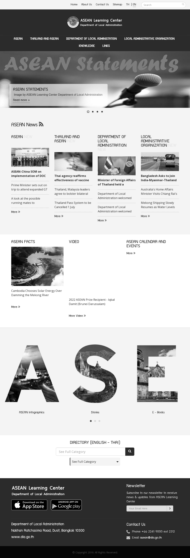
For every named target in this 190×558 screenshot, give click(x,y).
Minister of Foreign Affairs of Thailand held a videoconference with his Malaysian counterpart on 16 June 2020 (117, 182)
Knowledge (87, 45)
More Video (77, 315)
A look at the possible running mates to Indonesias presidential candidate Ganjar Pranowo (29, 201)
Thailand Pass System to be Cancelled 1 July (72, 205)
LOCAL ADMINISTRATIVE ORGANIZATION (155, 141)
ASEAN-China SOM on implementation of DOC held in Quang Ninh (28, 174)
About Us (86, 4)
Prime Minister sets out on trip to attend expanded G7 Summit (29, 187)
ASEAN (18, 38)
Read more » (21, 100)
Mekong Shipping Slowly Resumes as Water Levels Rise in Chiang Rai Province (159, 205)
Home (74, 4)
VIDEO (74, 242)
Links (106, 45)
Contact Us (102, 4)
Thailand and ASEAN (44, 38)
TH (128, 4)
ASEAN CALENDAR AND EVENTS (146, 244)
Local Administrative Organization (149, 38)
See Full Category (84, 461)
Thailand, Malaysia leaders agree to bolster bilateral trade (72, 191)
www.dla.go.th (22, 537)
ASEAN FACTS (23, 242)
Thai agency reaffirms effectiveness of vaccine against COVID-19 (71, 178)
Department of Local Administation (91, 38)
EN (134, 4)
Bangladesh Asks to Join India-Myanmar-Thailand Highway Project (159, 178)
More (15, 212)
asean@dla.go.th (151, 537)
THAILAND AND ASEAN (67, 139)
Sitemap (117, 4)
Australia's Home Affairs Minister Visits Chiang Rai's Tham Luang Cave (159, 191)
